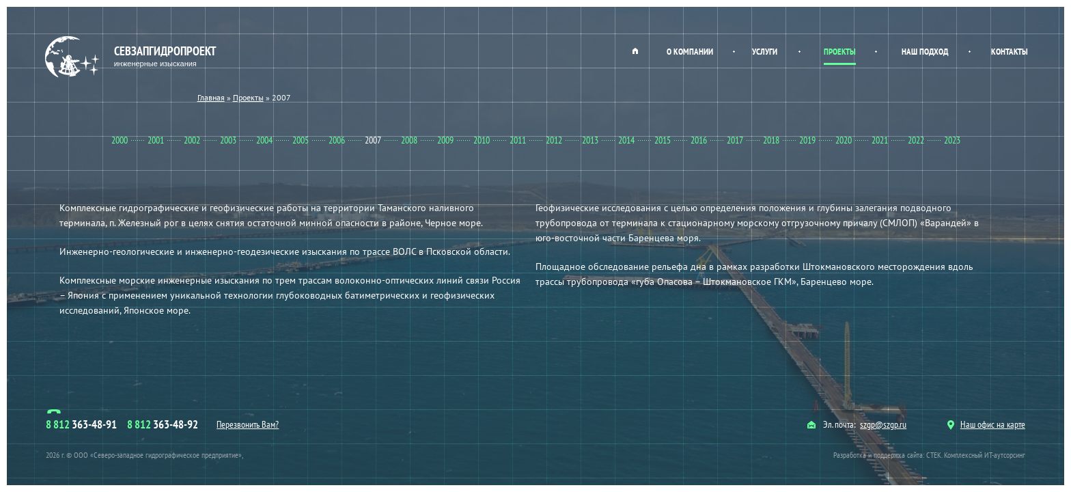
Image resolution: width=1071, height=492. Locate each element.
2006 (337, 140)
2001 (156, 140)
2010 (481, 140)
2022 (916, 140)
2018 (771, 140)
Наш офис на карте (986, 424)
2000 (119, 140)
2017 (735, 140)
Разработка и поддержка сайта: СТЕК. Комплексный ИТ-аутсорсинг (929, 455)
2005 (300, 140)
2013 (590, 140)
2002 (192, 140)
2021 (880, 140)
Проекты (840, 51)
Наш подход (925, 51)
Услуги (764, 51)
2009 (445, 140)
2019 (807, 140)
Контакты (1009, 51)
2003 (228, 140)
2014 (626, 140)
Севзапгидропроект (132, 57)
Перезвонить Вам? (248, 424)
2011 (518, 140)
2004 (264, 140)
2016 (699, 140)
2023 (952, 140)
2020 (843, 140)
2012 (554, 140)
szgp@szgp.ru (883, 424)
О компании (690, 51)
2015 (662, 140)
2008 (409, 140)
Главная (635, 50)
